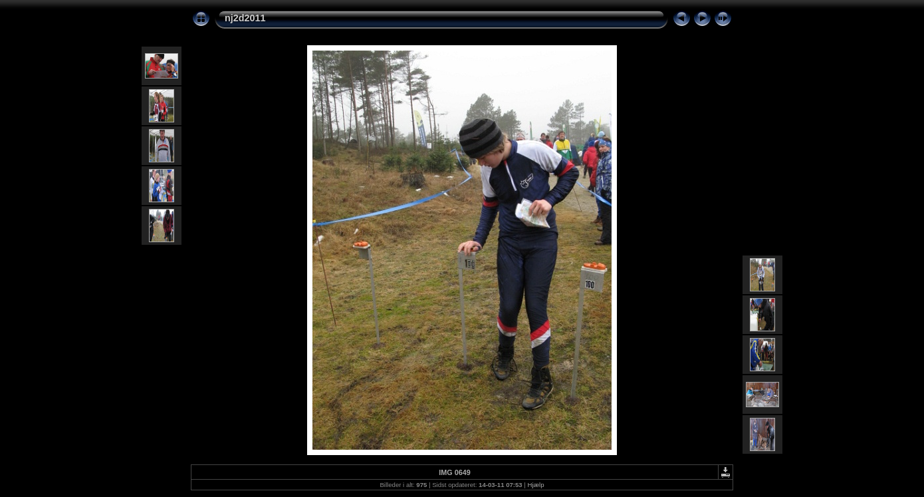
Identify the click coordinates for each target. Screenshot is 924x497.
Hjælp (536, 484)
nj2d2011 (245, 18)
